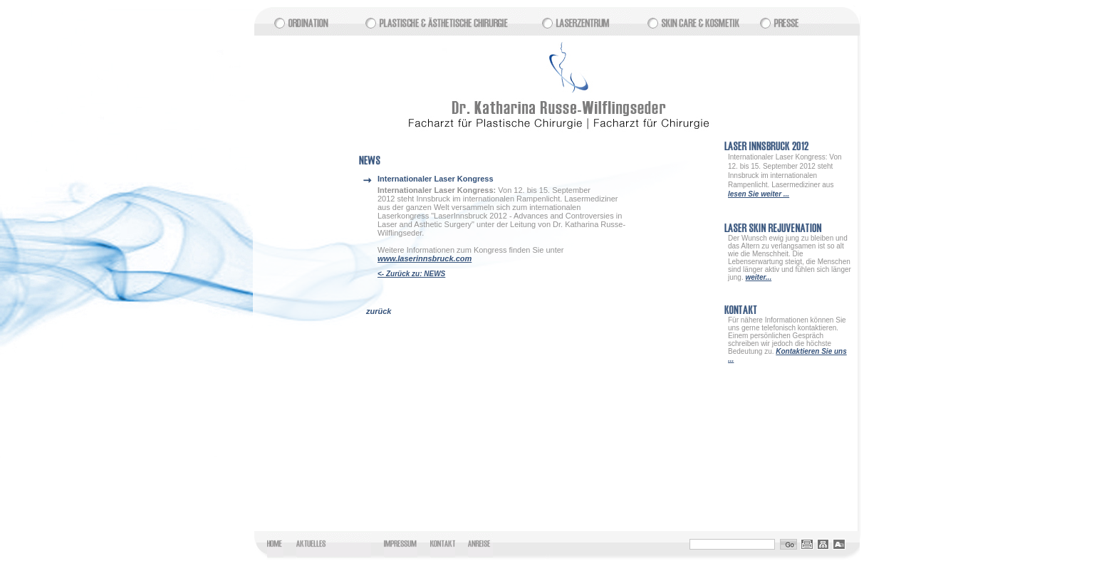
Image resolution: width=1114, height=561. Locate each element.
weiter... (758, 277)
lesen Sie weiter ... (758, 194)
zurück (378, 311)
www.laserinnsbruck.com (425, 258)
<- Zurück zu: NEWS (411, 274)
